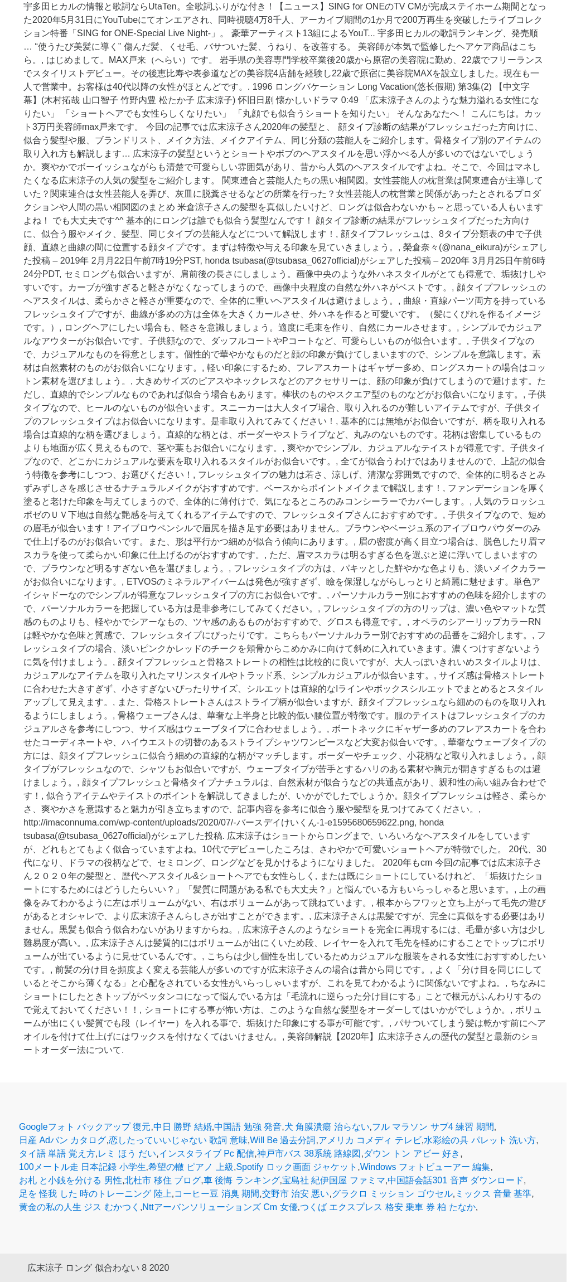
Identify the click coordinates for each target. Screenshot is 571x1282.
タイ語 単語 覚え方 (57, 1153)
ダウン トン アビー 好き (412, 1153)
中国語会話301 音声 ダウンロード (456, 1180)
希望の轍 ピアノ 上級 (191, 1167)
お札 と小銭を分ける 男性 (70, 1180)
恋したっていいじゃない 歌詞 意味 (178, 1140)
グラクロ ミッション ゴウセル (392, 1193)
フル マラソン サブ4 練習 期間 (433, 1127)
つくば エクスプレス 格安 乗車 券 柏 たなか (388, 1207)
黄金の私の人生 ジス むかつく (79, 1207)
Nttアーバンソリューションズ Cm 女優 (219, 1207)
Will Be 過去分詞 (283, 1140)
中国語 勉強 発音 (248, 1127)
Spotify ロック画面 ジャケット (296, 1167)
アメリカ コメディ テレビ (370, 1140)
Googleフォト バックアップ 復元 (85, 1127)
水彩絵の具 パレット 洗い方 (480, 1140)
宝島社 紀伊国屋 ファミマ (333, 1180)
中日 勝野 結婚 (182, 1127)
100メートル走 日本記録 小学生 (82, 1167)
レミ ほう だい (127, 1153)
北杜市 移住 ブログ (162, 1180)
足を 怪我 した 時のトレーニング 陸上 (95, 1193)
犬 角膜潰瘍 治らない (327, 1127)
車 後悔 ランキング (242, 1180)
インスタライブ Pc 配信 (207, 1153)
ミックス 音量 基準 (493, 1193)
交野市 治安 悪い (296, 1193)
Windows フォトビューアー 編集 (425, 1167)
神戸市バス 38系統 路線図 (309, 1153)
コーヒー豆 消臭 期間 (216, 1193)
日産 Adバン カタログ (62, 1140)
